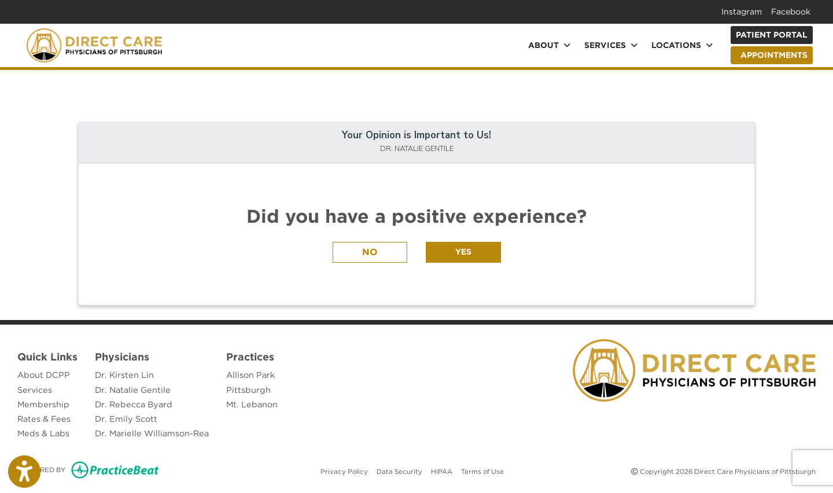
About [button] (549, 45)
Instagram (741, 11)
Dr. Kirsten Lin (124, 375)
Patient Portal (772, 34)
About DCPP (43, 375)
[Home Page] (94, 44)
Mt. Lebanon (252, 404)
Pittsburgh (248, 390)
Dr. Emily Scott (126, 419)
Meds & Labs (43, 433)
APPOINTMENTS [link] (772, 55)
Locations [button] (682, 45)
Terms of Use (482, 471)
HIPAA (441, 471)
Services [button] (610, 45)
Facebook (790, 11)
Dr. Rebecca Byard (133, 404)
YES (463, 251)
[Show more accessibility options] (24, 471)
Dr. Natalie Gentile (133, 390)
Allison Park (250, 375)
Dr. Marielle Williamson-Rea (152, 433)
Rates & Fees (44, 419)
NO (370, 251)
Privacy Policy (344, 471)
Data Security (399, 471)
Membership (43, 404)
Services (34, 390)
